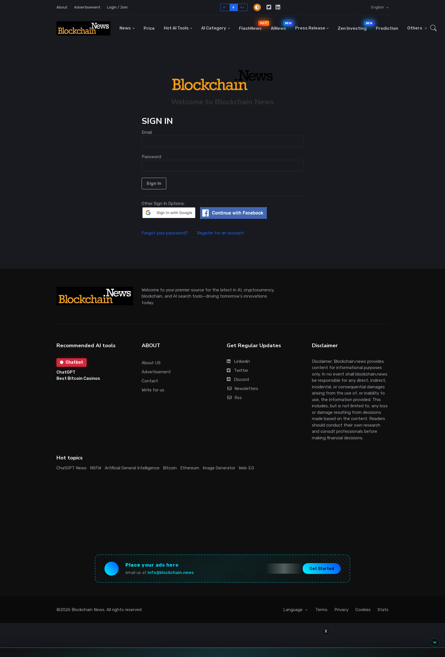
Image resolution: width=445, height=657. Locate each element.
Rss (234, 397)
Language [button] (293, 609)
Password (151, 156)
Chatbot (71, 362)
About (61, 7)
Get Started (321, 568)
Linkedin (238, 361)
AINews (281, 26)
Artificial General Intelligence (132, 468)
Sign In (153, 183)
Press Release (310, 28)
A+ (242, 7)
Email (147, 132)
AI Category (213, 28)
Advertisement (87, 7)
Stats (383, 609)
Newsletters (242, 388)
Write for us (153, 390)
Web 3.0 (246, 468)
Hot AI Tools (176, 28)
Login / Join (117, 7)
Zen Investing (354, 26)
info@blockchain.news (171, 572)
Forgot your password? (169, 233)
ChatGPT (65, 372)
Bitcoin (170, 468)
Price (149, 28)
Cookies (363, 609)
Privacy (341, 609)
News (125, 28)
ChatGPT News (71, 468)
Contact (150, 380)
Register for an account (220, 233)
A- (225, 7)
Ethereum (189, 468)
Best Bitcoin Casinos (78, 378)
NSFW (95, 468)
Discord (238, 379)
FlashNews (252, 26)
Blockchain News (88, 609)
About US (151, 362)
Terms (321, 609)
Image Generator (219, 468)
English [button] (378, 7)
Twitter (237, 370)
